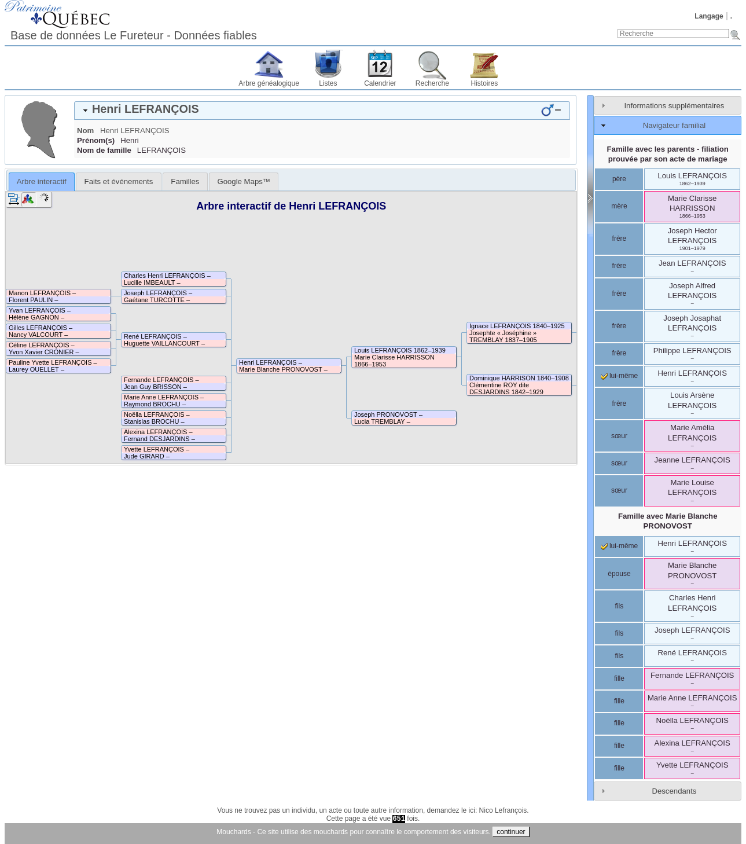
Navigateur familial (674, 125)
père (619, 179)
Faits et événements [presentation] (118, 181)
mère (619, 206)
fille (619, 678)
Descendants (674, 791)
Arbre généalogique (268, 83)
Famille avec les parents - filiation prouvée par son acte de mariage (668, 154)
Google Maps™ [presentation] (243, 181)
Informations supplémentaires (674, 105)
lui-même (619, 376)
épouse (619, 574)
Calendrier (380, 83)
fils (619, 606)
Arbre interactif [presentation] (42, 181)
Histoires (484, 83)
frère (619, 238)
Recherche (432, 83)
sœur (619, 436)
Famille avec (668, 521)
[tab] (322, 110)
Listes (328, 83)
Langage (708, 16)
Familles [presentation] (185, 181)
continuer (511, 832)
